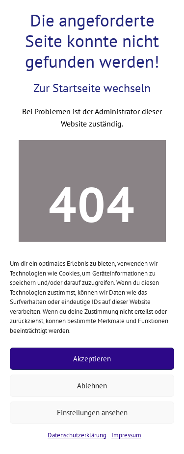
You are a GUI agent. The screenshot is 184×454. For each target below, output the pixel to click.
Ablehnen (92, 385)
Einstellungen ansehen (92, 412)
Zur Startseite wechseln (92, 88)
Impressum (126, 435)
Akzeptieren (92, 358)
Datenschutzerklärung (77, 435)
